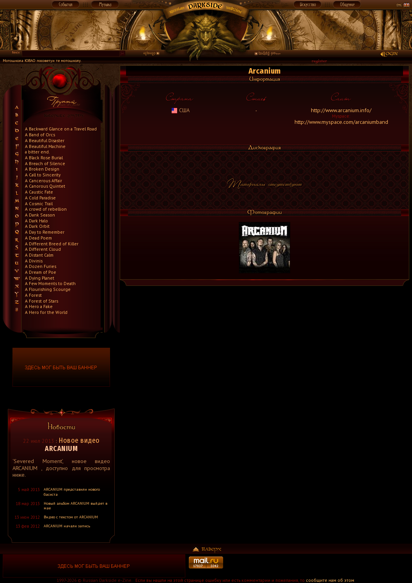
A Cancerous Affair (43, 180)
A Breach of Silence (45, 163)
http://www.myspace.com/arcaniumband (341, 121)
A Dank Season (40, 215)
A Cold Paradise (40, 198)
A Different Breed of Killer (51, 244)
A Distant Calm (39, 255)
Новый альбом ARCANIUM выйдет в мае (75, 506)
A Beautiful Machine (45, 146)
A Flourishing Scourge (48, 289)
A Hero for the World (46, 312)
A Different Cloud (43, 249)
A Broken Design (42, 169)
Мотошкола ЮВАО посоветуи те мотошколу (42, 60)
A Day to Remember (44, 232)
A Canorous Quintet (45, 186)
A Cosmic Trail (39, 203)
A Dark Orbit (37, 226)
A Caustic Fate (39, 192)
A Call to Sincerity (42, 175)
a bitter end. (37, 152)
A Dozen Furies (40, 266)
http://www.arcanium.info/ (341, 110)
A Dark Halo (36, 221)
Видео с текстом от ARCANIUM (71, 517)
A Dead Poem (38, 238)
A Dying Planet (39, 278)
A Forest (33, 295)
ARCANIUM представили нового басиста (72, 492)
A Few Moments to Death (50, 283)
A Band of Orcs (40, 134)
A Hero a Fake (39, 306)
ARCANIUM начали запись (67, 525)
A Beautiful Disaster (44, 140)
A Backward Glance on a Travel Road (61, 129)
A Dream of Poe (40, 272)
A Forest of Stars (41, 301)
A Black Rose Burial (44, 157)
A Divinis (34, 261)
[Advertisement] (318, 566)
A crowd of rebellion (46, 209)
